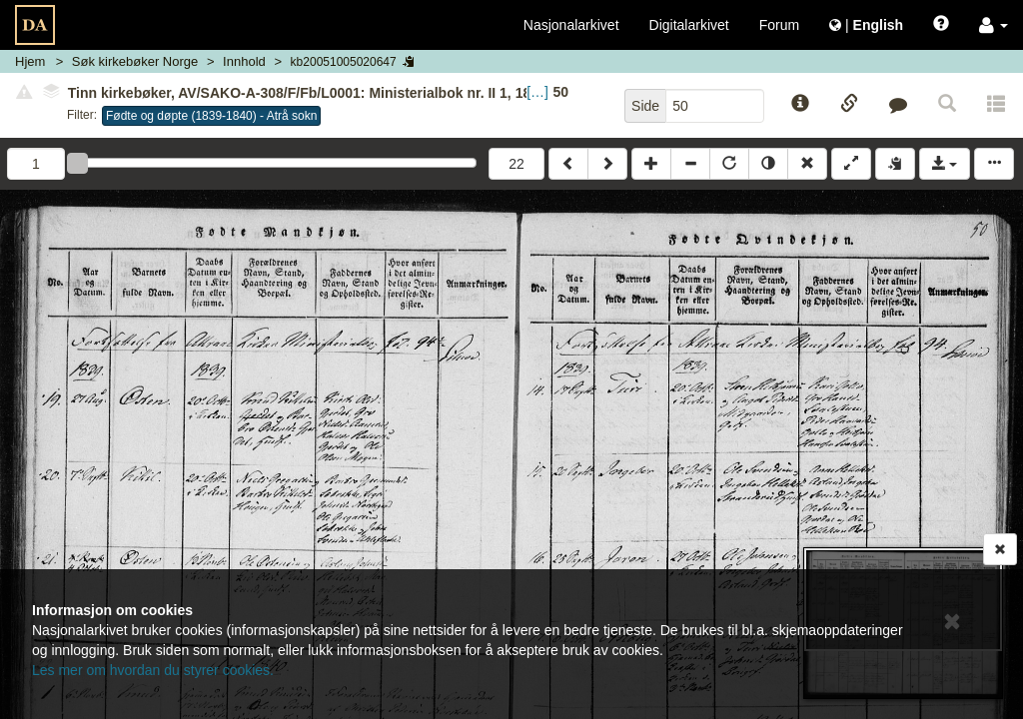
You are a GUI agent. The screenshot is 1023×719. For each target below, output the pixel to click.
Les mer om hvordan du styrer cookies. (153, 670)
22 (516, 164)
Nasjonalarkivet (571, 25)
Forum (779, 25)
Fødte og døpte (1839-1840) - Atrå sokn (211, 116)
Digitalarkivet (689, 25)
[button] (993, 25)
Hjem (30, 61)
